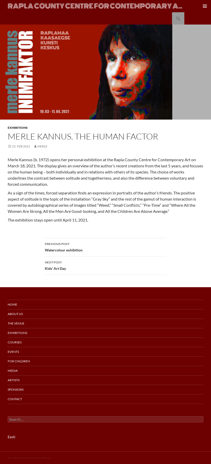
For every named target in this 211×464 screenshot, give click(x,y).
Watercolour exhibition (105, 246)
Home (12, 304)
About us (15, 314)
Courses (15, 342)
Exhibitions (18, 128)
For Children (19, 361)
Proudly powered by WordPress (29, 458)
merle (42, 146)
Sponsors (16, 389)
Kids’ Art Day (105, 265)
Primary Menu (205, 6)
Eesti (11, 437)
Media (13, 371)
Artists (13, 380)
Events (13, 352)
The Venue (16, 323)
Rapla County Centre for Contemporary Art (96, 6)
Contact (15, 399)
